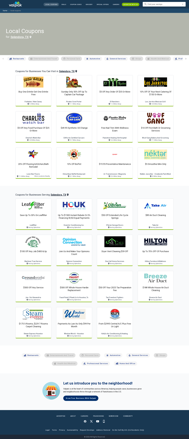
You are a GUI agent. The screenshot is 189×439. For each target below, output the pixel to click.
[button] (102, 4)
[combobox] (164, 4)
